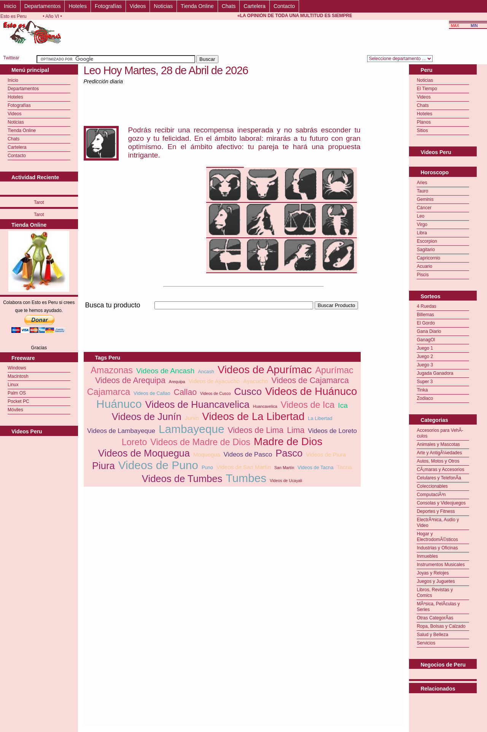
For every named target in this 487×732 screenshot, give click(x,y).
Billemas (425, 314)
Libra (422, 233)
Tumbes (246, 478)
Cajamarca (108, 392)
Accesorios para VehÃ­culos (440, 433)
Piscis (422, 274)
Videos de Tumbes (182, 478)
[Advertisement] (222, 314)
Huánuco (119, 404)
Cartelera (255, 6)
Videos (138, 6)
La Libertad (320, 418)
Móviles (15, 409)
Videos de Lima (256, 430)
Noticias (163, 6)
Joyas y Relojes (433, 573)
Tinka (422, 390)
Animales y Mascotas (438, 444)
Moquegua (206, 454)
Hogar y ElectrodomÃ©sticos (437, 536)
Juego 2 (425, 356)
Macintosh (18, 376)
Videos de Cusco (215, 393)
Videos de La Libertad (253, 416)
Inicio (10, 6)
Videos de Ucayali (286, 480)
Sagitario (425, 249)
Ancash (206, 371)
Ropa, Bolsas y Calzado (441, 626)
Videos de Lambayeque (121, 430)
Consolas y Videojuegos (441, 503)
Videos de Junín (146, 416)
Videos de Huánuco (311, 391)
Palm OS (17, 393)
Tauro (422, 191)
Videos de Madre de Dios (200, 442)
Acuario (424, 266)
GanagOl (426, 339)
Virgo (422, 224)
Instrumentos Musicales (441, 564)
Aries (422, 182)
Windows (17, 368)
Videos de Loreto (332, 430)
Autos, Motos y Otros (438, 461)
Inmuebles (427, 556)
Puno (207, 467)
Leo (420, 216)
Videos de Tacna (315, 467)
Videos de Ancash (165, 371)
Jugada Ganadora (435, 373)
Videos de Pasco (248, 454)
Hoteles (77, 6)
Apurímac (334, 370)
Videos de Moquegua (144, 453)
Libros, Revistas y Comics (435, 592)
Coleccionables (432, 486)
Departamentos (42, 6)
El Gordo (425, 323)
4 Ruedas (426, 306)
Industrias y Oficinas (437, 548)
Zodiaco (425, 398)
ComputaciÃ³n (431, 494)
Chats (229, 6)
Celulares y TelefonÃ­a (439, 478)
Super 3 (425, 381)
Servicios (426, 643)
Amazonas (112, 370)
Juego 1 (425, 348)
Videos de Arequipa (130, 380)
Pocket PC (18, 401)
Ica (343, 405)
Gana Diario (429, 331)
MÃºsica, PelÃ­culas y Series (438, 606)
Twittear (11, 57)
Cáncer (424, 207)
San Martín (284, 467)
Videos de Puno (158, 465)
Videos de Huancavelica (197, 404)
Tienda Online (197, 6)
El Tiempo (427, 88)
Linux (13, 384)
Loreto (134, 442)
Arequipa (177, 381)
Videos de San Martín (243, 467)
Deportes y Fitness (436, 511)
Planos (424, 122)
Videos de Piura (326, 454)
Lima (295, 430)
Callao (185, 392)
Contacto (284, 6)
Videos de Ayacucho (214, 381)
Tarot (39, 202)
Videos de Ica (308, 405)
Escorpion (427, 241)
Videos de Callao (152, 393)
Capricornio (428, 258)
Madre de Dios (288, 441)
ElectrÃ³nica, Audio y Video (438, 522)
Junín (192, 418)
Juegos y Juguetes (436, 581)
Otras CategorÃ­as (435, 618)
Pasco (288, 453)
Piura (103, 465)
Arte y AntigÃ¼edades (439, 452)
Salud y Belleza (432, 634)
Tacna (344, 467)
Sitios (422, 130)
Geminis (425, 199)
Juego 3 (425, 365)
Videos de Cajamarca (310, 380)
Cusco (248, 391)
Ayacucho (255, 381)
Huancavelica (265, 406)
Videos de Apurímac (265, 370)
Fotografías (108, 6)
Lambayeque (191, 429)
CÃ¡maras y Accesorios (440, 469)
